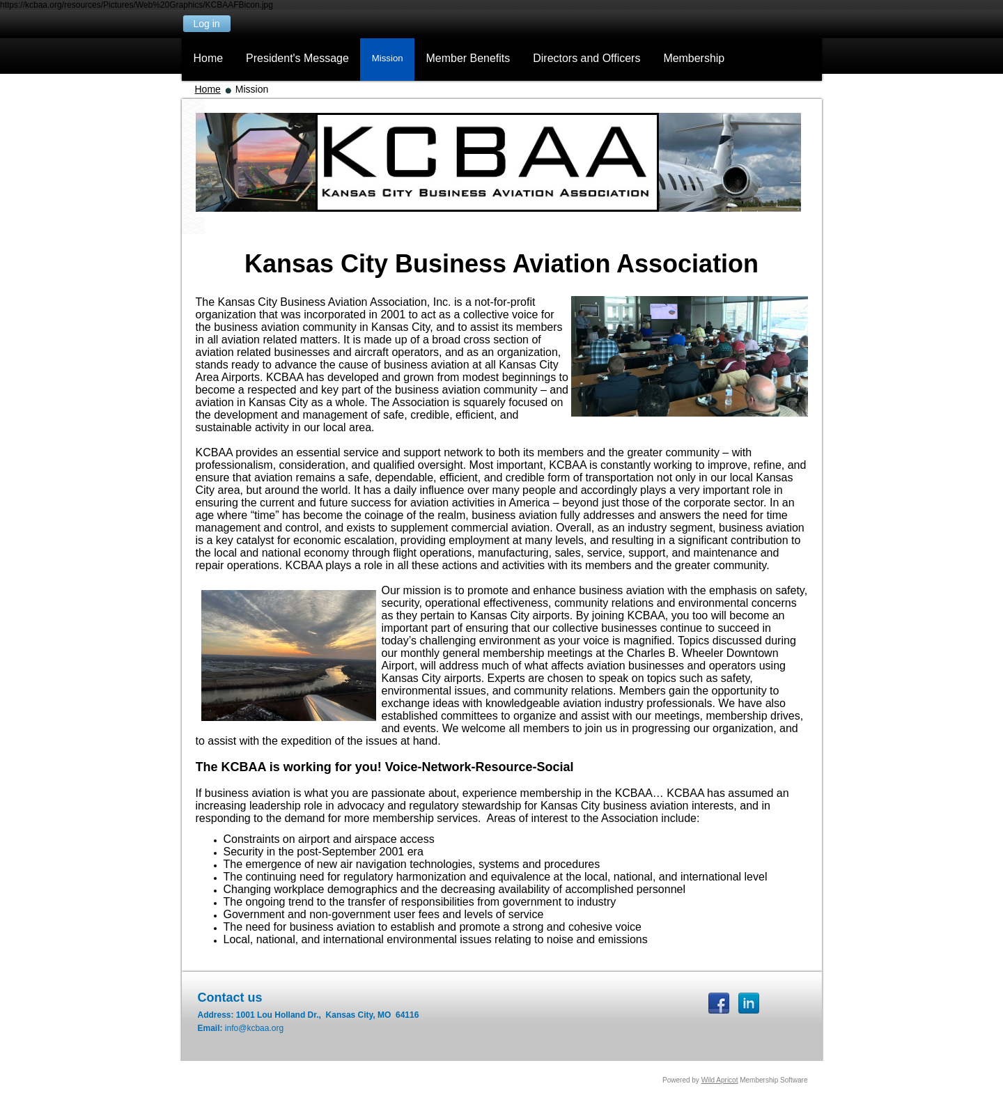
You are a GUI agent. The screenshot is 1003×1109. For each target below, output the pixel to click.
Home (208, 89)
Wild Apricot (719, 1080)
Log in (206, 23)
